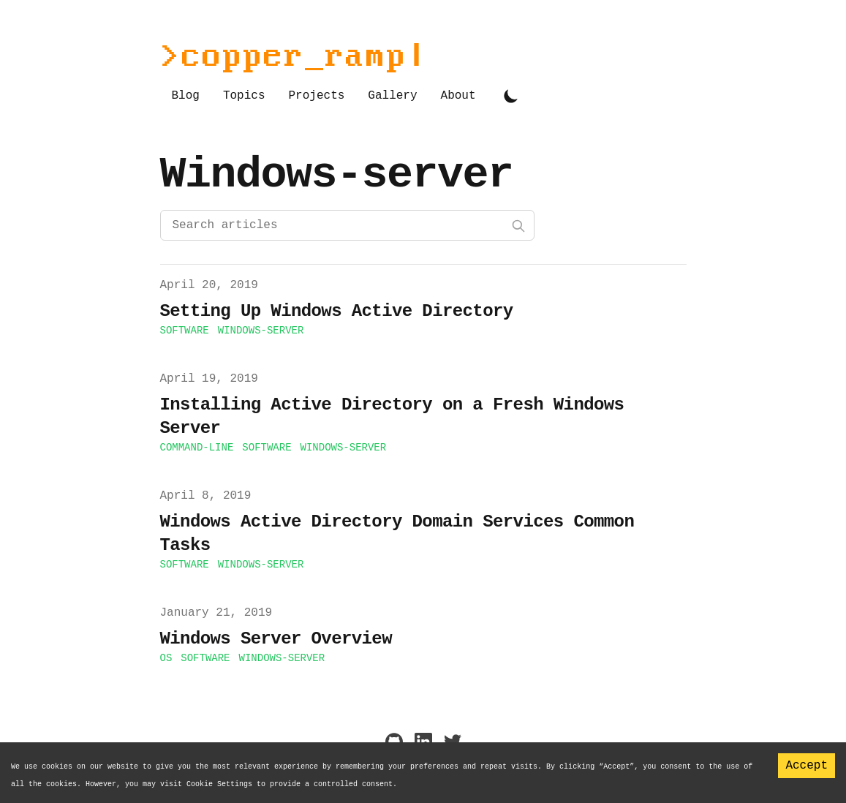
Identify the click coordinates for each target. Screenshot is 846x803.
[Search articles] (347, 225)
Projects (317, 96)
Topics (244, 96)
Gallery (392, 96)
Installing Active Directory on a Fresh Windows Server (392, 416)
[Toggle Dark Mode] (511, 96)
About (458, 96)
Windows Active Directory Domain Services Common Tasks (397, 533)
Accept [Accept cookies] (806, 766)
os (166, 658)
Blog (186, 96)
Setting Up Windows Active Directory (336, 311)
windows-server (261, 330)
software (184, 330)
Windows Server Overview (276, 639)
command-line (197, 447)
